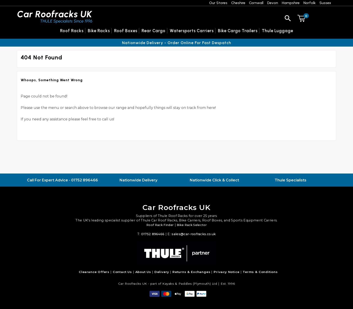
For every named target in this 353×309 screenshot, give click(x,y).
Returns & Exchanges (191, 272)
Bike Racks (99, 30)
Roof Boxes (125, 30)
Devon (272, 3)
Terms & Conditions (260, 272)
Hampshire (291, 3)
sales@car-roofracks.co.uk (193, 234)
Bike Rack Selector (193, 225)
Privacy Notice (226, 272)
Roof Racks (72, 30)
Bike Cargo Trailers (238, 30)
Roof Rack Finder (159, 225)
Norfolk (309, 3)
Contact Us (122, 272)
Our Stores (218, 3)
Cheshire (238, 3)
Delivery (161, 272)
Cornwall (256, 3)
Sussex (325, 3)
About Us (143, 272)
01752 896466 (84, 180)
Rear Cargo (153, 30)
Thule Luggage (277, 30)
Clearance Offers (94, 272)
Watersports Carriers (192, 30)
